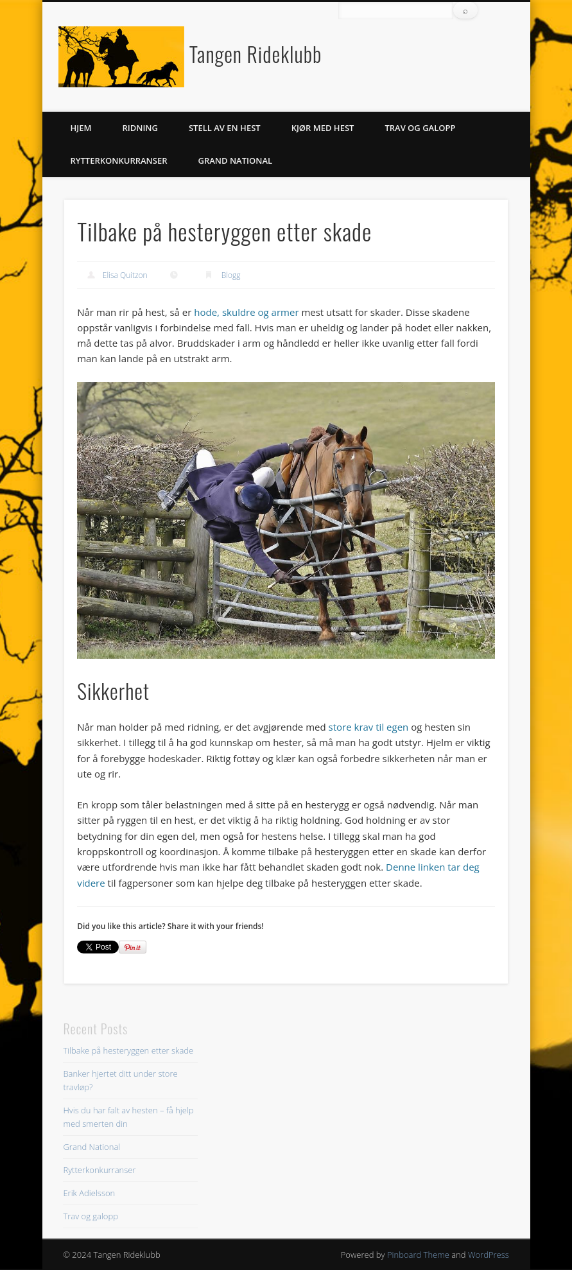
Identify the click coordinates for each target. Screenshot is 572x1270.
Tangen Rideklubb (255, 54)
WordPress (488, 1254)
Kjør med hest (322, 128)
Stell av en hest (225, 128)
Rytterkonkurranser (119, 160)
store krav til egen (369, 726)
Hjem (81, 128)
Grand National (235, 160)
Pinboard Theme (418, 1254)
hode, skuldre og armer (246, 312)
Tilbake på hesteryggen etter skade (128, 1050)
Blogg (231, 275)
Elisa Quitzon (125, 275)
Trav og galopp (420, 128)
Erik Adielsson (89, 1193)
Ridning (140, 128)
